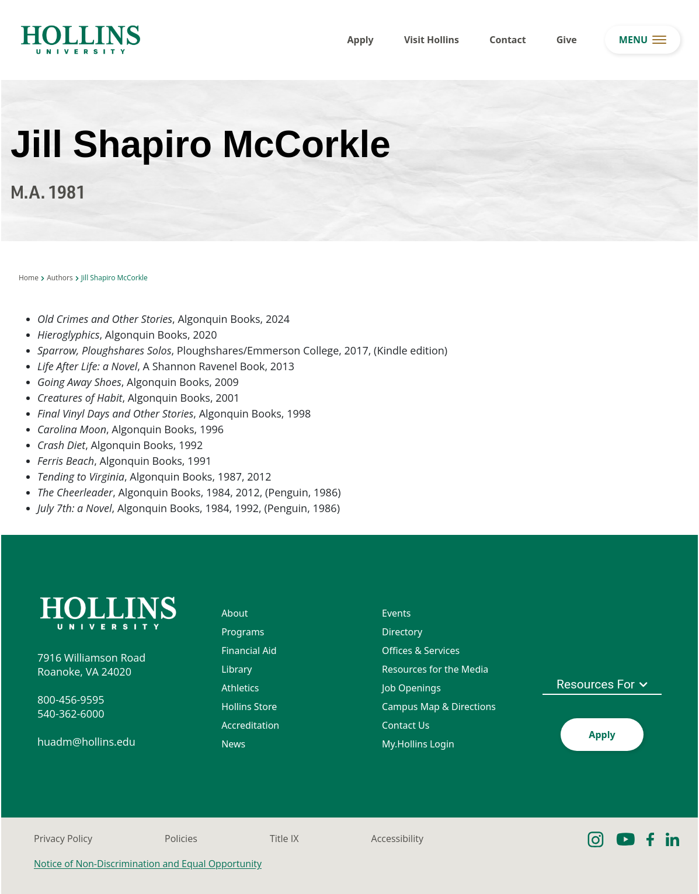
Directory (402, 631)
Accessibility (397, 838)
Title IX (284, 838)
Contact (507, 39)
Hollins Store (249, 706)
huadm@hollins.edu (86, 742)
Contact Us (405, 725)
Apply (360, 39)
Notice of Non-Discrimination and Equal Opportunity (148, 863)
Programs (242, 631)
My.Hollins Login (418, 744)
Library (236, 669)
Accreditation (250, 725)
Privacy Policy (63, 838)
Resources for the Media (435, 669)
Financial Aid (248, 650)
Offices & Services (421, 650)
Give (567, 39)
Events (396, 613)
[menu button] (642, 40)
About (234, 613)
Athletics (240, 687)
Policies (181, 838)
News (233, 744)
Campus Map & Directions (439, 706)
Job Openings (411, 687)
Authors (59, 278)
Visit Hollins (431, 39)
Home (29, 278)
